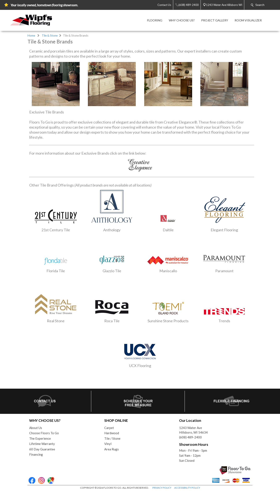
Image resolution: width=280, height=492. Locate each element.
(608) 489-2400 (190, 437)
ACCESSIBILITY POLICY (187, 487)
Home (31, 35)
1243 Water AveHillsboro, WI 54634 (193, 430)
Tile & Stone (50, 35)
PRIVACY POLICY (161, 487)
